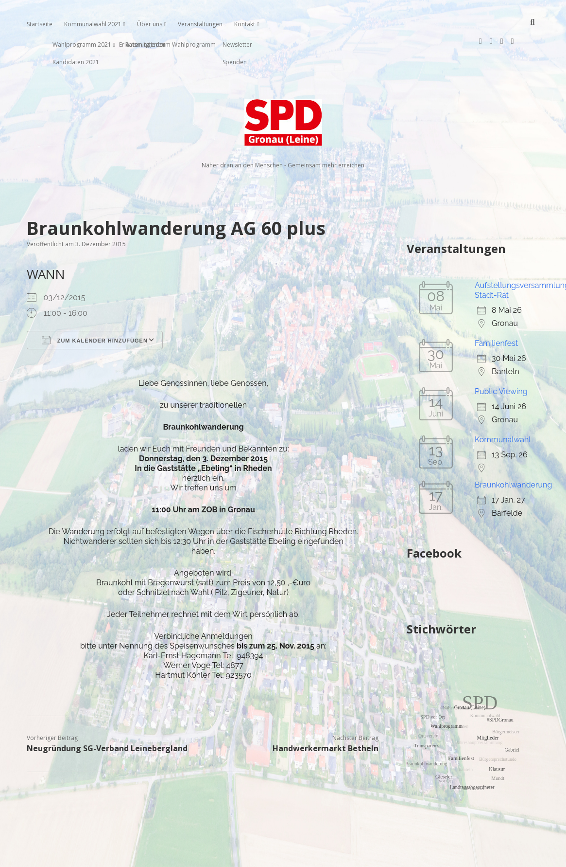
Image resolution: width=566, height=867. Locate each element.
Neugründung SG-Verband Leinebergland (107, 717)
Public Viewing (501, 360)
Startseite (39, 24)
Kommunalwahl (503, 408)
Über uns (149, 24)
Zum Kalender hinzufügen (95, 309)
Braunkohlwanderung (513, 453)
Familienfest (496, 312)
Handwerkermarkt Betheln (325, 717)
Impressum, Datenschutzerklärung (283, 855)
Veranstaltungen (200, 24)
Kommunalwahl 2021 (92, 24)
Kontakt (244, 24)
